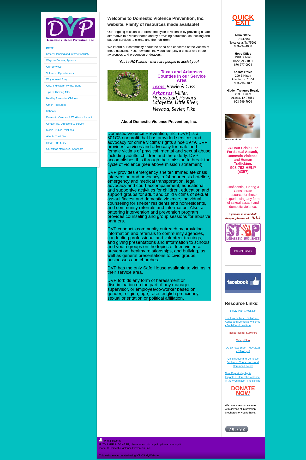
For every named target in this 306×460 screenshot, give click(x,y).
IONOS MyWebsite (147, 455)
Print (104, 440)
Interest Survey (243, 251)
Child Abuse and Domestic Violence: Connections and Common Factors (243, 362)
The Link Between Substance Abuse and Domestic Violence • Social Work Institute (242, 322)
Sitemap (116, 440)
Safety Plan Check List (243, 310)
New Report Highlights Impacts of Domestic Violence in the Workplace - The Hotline (243, 377)
